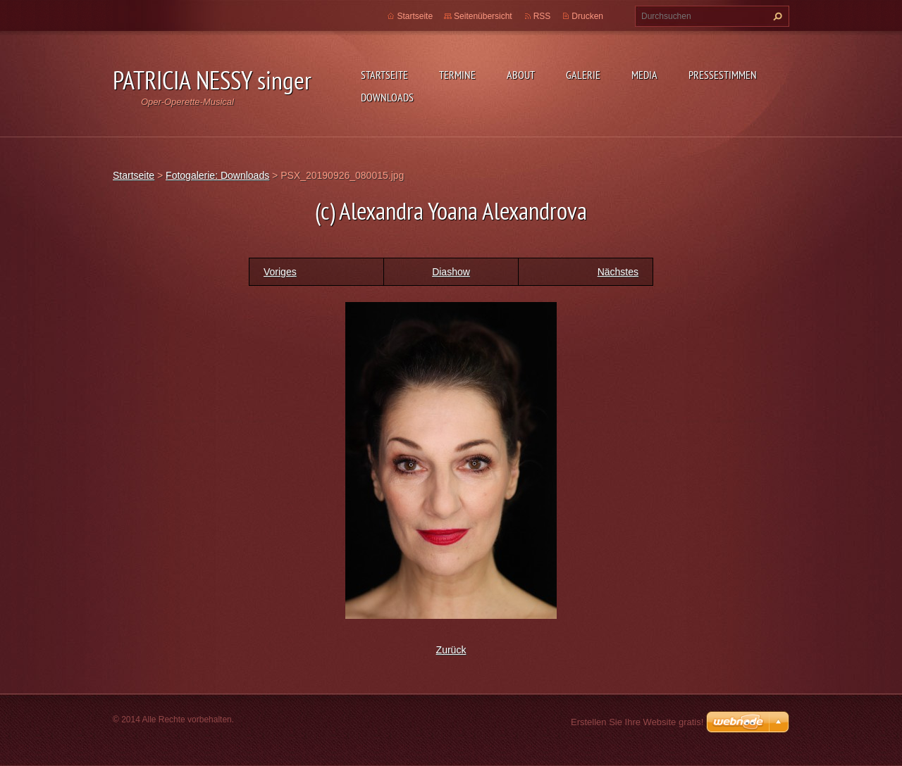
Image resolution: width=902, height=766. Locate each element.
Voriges (280, 271)
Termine (457, 75)
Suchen (775, 16)
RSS (542, 16)
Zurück (451, 649)
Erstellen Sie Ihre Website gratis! (637, 722)
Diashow (451, 271)
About (521, 75)
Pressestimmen (722, 75)
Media (644, 75)
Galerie (583, 75)
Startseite (384, 75)
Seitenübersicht (483, 16)
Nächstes (618, 271)
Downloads (387, 97)
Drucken (587, 16)
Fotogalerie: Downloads (217, 175)
